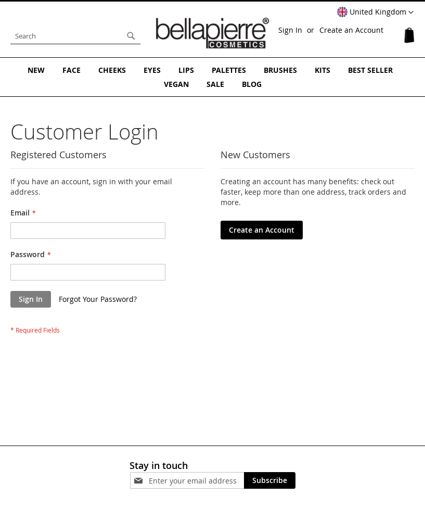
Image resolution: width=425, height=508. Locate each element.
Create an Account (351, 30)
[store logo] (213, 33)
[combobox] (75, 36)
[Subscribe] (269, 480)
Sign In (290, 30)
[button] (375, 12)
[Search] (131, 36)
